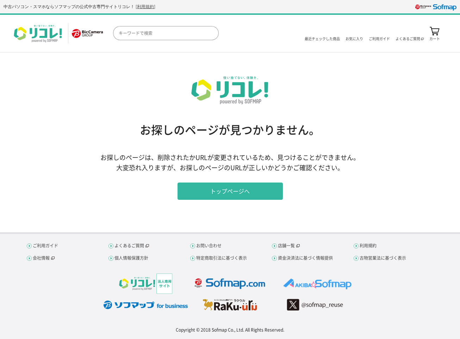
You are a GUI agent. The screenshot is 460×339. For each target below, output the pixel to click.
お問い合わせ (209, 245)
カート (434, 38)
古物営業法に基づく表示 (383, 258)
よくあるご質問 (129, 245)
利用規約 (145, 7)
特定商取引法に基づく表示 (221, 258)
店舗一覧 (286, 245)
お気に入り (354, 38)
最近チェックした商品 (322, 38)
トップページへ (230, 191)
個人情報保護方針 (131, 258)
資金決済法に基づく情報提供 (305, 258)
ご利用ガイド (379, 38)
